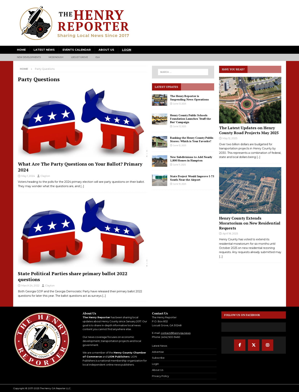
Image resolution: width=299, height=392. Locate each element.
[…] (82, 186)
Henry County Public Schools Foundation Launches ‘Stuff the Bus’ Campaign (190, 118)
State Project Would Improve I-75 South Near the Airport (192, 177)
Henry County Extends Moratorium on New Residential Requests (249, 223)
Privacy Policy (160, 376)
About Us (106, 49)
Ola (98, 57)
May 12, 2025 (230, 138)
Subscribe (158, 357)
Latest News (44, 49)
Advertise (158, 351)
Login (126, 49)
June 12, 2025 (179, 145)
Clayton (45, 175)
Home (21, 49)
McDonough (56, 57)
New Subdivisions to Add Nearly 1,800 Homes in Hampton (191, 158)
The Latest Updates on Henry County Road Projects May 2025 (249, 130)
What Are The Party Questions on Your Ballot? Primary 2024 (80, 167)
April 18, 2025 (230, 233)
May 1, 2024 (28, 175)
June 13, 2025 (179, 103)
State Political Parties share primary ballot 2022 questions (72, 276)
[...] (258, 157)
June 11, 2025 (179, 164)
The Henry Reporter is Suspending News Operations (189, 97)
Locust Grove (79, 57)
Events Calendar (77, 49)
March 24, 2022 (30, 285)
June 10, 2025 (179, 184)
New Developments (29, 57)
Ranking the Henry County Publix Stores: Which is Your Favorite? (191, 139)
